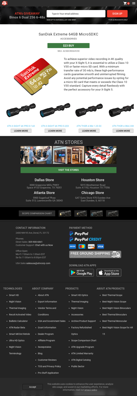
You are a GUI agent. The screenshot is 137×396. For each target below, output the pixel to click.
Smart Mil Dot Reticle (16, 334)
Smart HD (11, 295)
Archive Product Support (81, 321)
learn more (21, 131)
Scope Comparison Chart (81, 334)
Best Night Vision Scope (112, 302)
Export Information (44, 302)
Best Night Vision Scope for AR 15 (117, 328)
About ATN (40, 295)
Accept (32, 385)
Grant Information (44, 321)
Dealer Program (43, 328)
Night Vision (12, 302)
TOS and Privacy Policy (46, 360)
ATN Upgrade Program (80, 340)
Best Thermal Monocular (112, 321)
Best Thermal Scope (110, 295)
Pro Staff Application (45, 366)
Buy (68, 45)
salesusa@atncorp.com (38, 263)
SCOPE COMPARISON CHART (37, 213)
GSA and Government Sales (49, 315)
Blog (37, 347)
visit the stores (68, 170)
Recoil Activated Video (17, 315)
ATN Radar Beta (14, 328)
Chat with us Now (44, 245)
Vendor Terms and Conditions (50, 308)
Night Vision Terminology (18, 347)
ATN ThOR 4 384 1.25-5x (89, 112)
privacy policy (91, 388)
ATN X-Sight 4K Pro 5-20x (55, 112)
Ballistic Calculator (15, 321)
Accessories (75, 315)
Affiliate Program (43, 334)
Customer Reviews (44, 353)
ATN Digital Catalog (78, 353)
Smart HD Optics (77, 295)
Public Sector (75, 360)
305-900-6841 (35, 242)
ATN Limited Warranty (80, 347)
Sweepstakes (42, 340)
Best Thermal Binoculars (112, 315)
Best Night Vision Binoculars (114, 308)
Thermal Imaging (14, 308)
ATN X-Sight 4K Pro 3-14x (21, 112)
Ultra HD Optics (14, 340)
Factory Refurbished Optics (82, 328)
